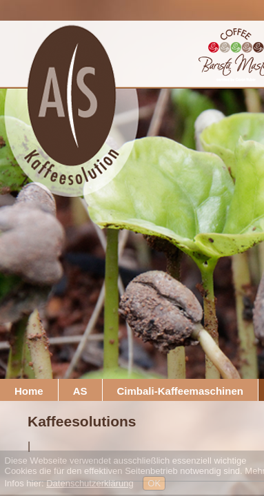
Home (28, 391)
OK (154, 483)
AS (80, 391)
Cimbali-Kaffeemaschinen (180, 391)
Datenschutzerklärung (89, 483)
